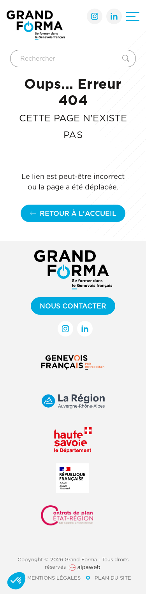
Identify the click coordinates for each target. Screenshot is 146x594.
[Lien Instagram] (94, 16)
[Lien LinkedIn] (114, 16)
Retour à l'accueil (73, 213)
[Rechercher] (65, 58)
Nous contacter (73, 306)
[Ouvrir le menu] (132, 16)
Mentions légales (54, 577)
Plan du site (113, 577)
